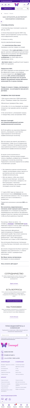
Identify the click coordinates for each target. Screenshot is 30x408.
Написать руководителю (14, 300)
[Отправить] (27, 335)
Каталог (3, 405)
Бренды (9, 405)
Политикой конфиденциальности (8, 339)
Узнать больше (14, 316)
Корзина (15, 405)
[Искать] (27, 8)
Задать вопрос (14, 283)
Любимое (21, 405)
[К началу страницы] (2, 401)
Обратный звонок (8, 8)
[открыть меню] (2, 4)
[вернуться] (1, 13)
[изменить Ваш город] (6, 1)
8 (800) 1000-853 (24, 1)
